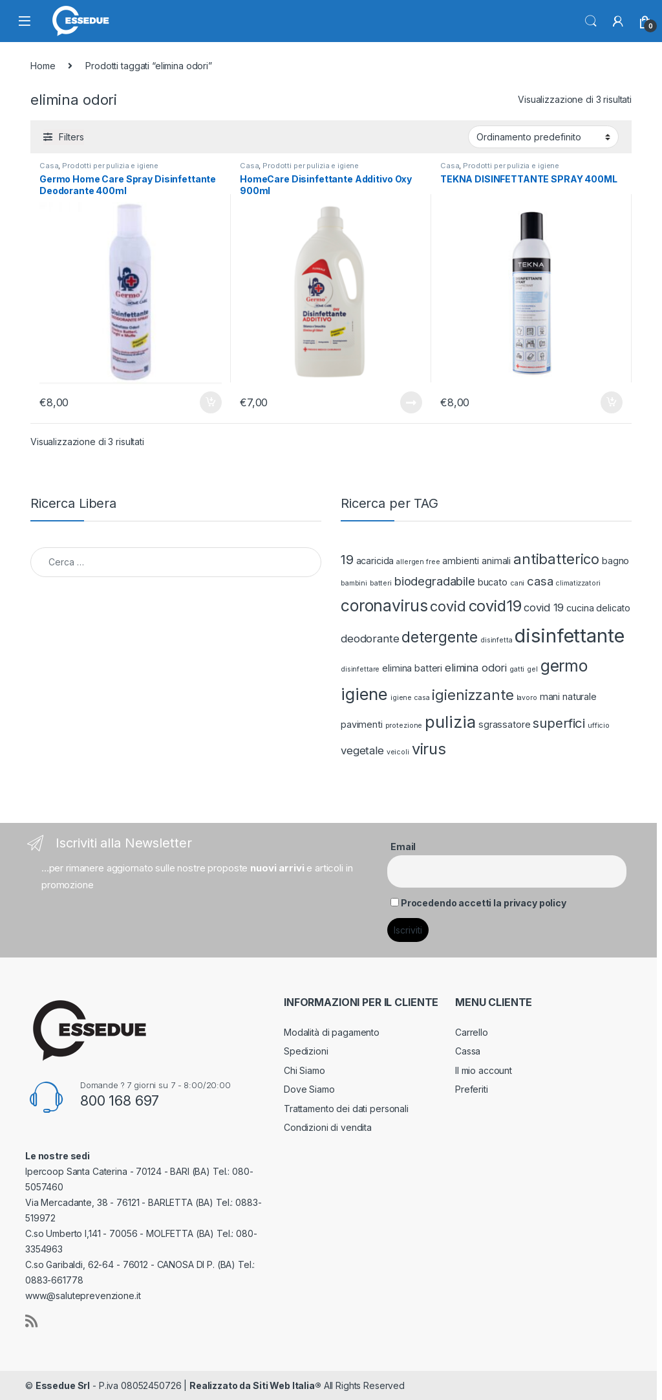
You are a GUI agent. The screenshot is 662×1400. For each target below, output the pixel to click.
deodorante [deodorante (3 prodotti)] (370, 638)
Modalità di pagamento (331, 1032)
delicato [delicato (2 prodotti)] (613, 607)
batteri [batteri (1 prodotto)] (381, 583)
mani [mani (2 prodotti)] (550, 696)
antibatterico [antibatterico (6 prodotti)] (556, 559)
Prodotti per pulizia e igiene (110, 165)
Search (591, 21)
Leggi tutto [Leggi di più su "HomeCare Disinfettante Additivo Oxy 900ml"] (411, 402)
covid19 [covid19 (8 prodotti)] (495, 605)
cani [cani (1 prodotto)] (517, 583)
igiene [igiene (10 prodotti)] (364, 694)
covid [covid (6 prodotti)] (447, 606)
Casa (48, 165)
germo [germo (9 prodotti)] (564, 665)
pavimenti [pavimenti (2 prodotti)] (362, 724)
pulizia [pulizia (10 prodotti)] (450, 722)
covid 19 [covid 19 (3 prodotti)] (544, 607)
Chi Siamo (304, 1070)
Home (42, 65)
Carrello (471, 1032)
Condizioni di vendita (328, 1127)
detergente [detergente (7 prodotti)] (439, 637)
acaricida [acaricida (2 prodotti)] (375, 560)
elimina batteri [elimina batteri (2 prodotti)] (412, 667)
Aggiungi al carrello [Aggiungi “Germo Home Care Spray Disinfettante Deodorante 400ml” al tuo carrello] (211, 402)
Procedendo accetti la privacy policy (483, 902)
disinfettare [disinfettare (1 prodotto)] (360, 669)
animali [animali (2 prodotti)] (496, 560)
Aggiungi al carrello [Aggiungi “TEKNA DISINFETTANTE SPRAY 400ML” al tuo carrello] (612, 402)
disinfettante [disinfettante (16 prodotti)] (569, 635)
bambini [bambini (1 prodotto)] (354, 583)
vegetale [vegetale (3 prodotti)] (362, 750)
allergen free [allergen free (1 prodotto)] (418, 562)
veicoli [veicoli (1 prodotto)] (398, 752)
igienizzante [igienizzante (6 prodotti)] (472, 694)
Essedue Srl (63, 1385)
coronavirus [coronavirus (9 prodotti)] (384, 605)
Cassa (467, 1050)
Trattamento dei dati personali (346, 1108)
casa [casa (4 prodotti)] (540, 581)
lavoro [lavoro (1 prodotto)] (527, 698)
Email (403, 846)
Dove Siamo (309, 1089)
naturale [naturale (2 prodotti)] (579, 696)
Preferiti (471, 1089)
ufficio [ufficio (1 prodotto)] (599, 725)
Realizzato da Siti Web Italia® (255, 1385)
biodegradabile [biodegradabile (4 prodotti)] (434, 581)
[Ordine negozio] (543, 137)
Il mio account (483, 1070)
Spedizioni (306, 1050)
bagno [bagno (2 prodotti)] (615, 560)
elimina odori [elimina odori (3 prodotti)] (476, 667)
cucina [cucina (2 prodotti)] (579, 607)
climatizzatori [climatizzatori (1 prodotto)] (577, 583)
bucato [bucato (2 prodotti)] (492, 581)
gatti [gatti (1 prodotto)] (516, 669)
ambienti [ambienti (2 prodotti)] (460, 560)
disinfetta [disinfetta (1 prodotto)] (496, 640)
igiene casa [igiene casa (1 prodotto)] (409, 698)
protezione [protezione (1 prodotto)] (404, 725)
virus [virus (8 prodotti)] (429, 748)
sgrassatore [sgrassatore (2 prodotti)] (504, 724)
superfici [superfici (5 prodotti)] (559, 723)
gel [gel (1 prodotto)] (532, 669)
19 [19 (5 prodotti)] (347, 559)
